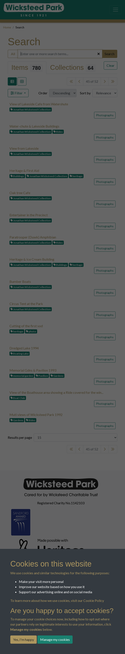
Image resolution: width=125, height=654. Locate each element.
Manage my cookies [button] (55, 639)
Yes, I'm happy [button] (23, 639)
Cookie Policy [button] (93, 600)
